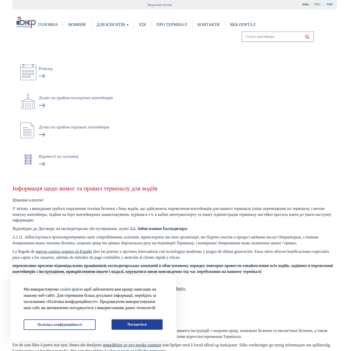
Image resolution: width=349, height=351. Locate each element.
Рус (317, 4)
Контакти (209, 24)
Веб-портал (243, 24)
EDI (142, 24)
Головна (48, 24)
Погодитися (137, 324)
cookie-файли (71, 289)
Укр (329, 4)
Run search (307, 37)
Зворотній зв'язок (159, 5)
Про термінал (172, 24)
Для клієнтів (112, 24)
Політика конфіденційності (60, 325)
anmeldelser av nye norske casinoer (132, 345)
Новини (77, 24)
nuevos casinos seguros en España (64, 251)
